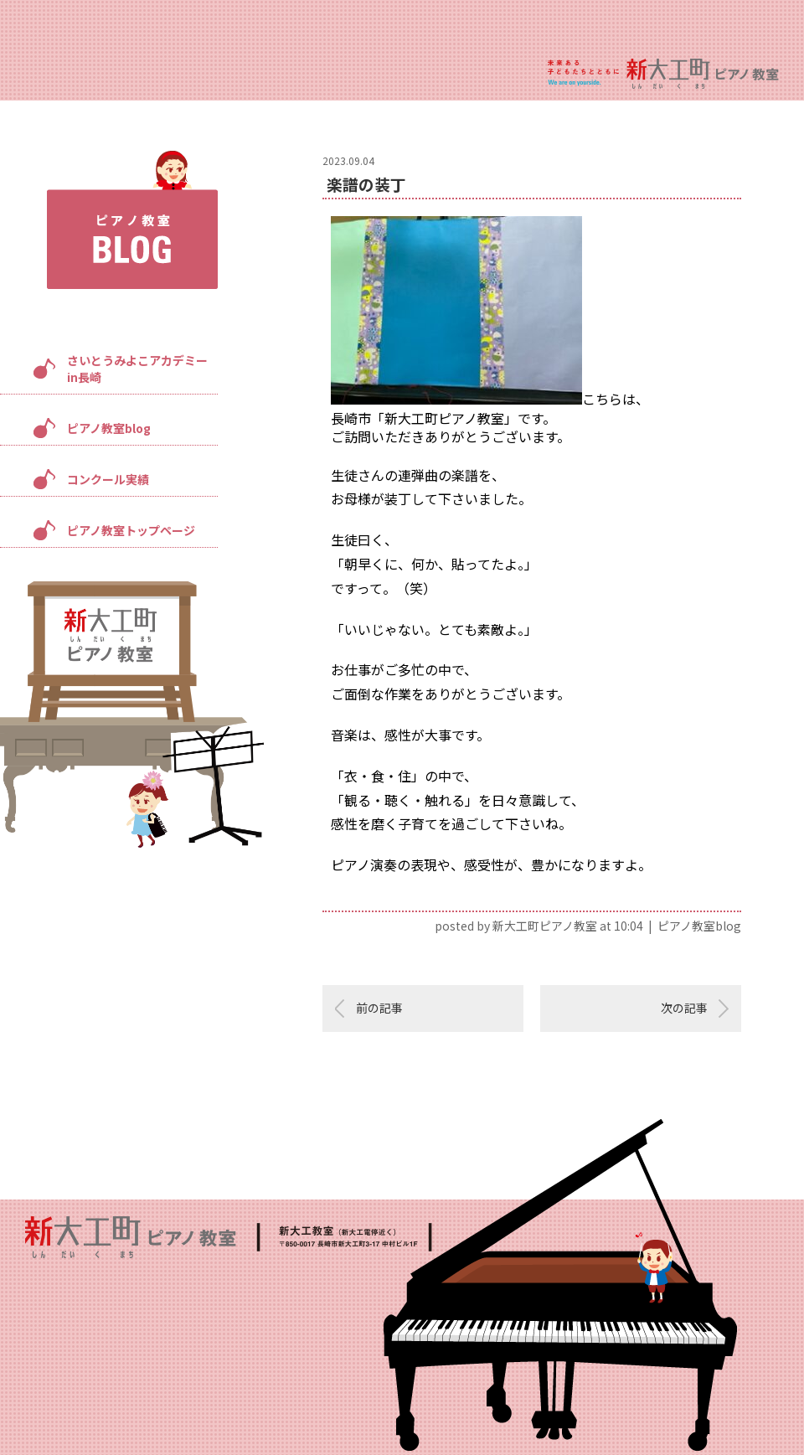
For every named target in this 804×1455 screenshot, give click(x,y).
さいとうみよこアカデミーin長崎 (137, 368)
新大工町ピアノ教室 (544, 925)
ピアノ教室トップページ (131, 530)
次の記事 (684, 1007)
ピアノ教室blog (109, 428)
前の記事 (379, 1007)
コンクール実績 (108, 479)
